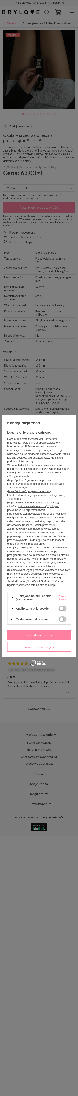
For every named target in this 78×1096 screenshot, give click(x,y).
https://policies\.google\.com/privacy (29, 480)
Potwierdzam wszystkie (39, 634)
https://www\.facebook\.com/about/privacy (33, 502)
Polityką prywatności (39, 517)
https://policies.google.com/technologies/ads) (39, 483)
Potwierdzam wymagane (39, 647)
